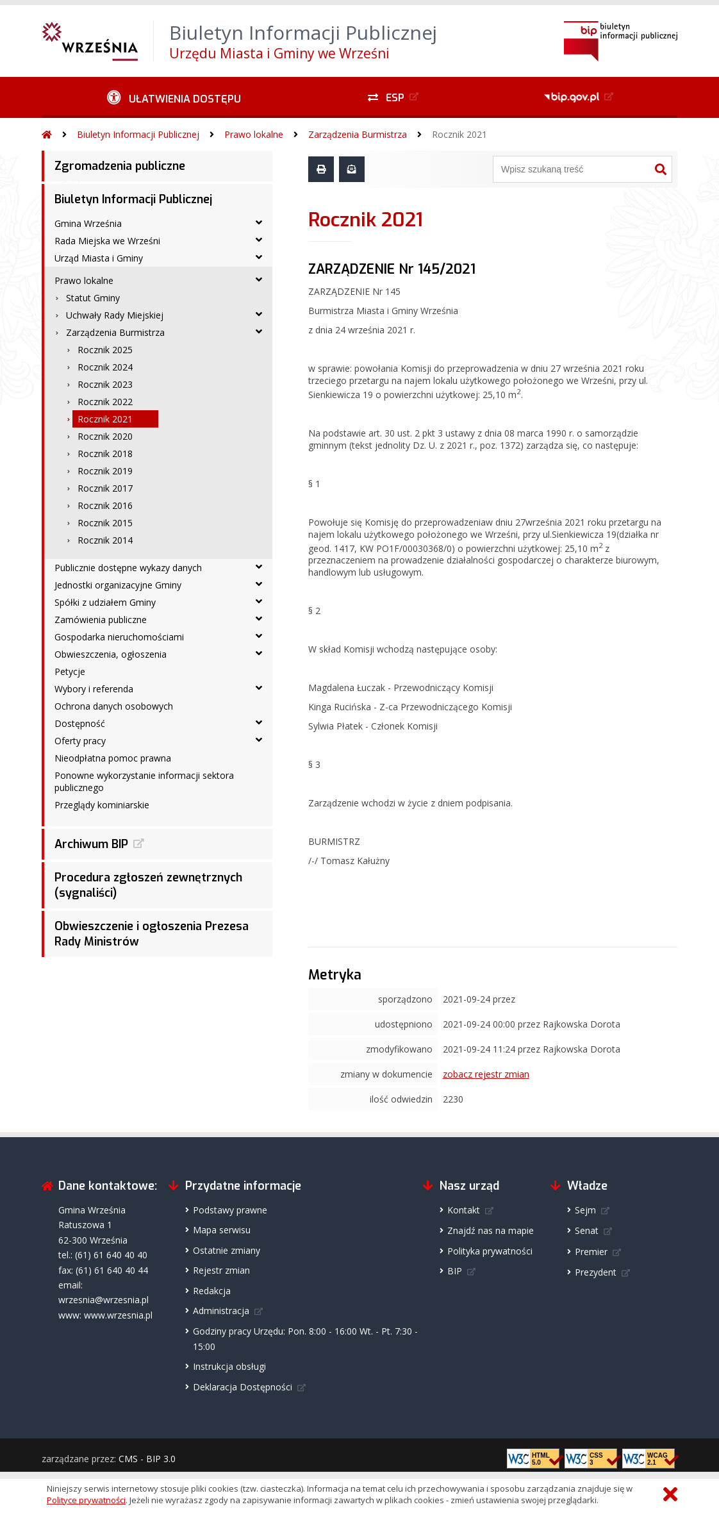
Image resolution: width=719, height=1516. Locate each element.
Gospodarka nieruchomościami (119, 637)
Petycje (69, 671)
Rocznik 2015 (105, 523)
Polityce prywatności (86, 1500)
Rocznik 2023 (105, 384)
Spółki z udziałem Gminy (105, 602)
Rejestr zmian (221, 1270)
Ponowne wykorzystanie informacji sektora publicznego (144, 781)
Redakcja (212, 1291)
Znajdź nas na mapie (490, 1230)
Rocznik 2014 (105, 540)
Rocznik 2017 (105, 488)
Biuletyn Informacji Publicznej (138, 134)
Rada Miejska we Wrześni (107, 241)
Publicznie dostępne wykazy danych (128, 568)
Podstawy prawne (230, 1210)
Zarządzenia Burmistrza (357, 134)
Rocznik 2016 (105, 505)
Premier (591, 1251)
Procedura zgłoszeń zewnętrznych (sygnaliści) (148, 885)
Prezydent (595, 1272)
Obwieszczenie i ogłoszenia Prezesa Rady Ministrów (151, 934)
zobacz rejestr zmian (486, 1074)
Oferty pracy (80, 741)
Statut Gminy (93, 298)
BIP (454, 1271)
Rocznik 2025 (105, 350)
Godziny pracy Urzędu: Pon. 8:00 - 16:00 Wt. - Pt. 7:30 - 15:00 (305, 1338)
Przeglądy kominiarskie (101, 805)
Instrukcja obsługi (229, 1366)
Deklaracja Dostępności (242, 1387)
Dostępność (79, 723)
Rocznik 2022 (105, 402)
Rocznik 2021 (459, 134)
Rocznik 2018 (105, 453)
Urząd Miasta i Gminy (98, 258)
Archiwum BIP (91, 844)
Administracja (221, 1310)
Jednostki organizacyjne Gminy (117, 585)
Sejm (585, 1210)
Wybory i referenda (93, 689)
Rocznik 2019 (105, 471)
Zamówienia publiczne (100, 619)
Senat (587, 1230)
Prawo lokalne (253, 134)
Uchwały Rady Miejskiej (114, 315)
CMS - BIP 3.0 (147, 1459)
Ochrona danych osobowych (113, 706)
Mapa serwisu (222, 1230)
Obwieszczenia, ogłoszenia (110, 654)
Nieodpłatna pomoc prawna (112, 758)
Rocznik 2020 (105, 436)
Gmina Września (88, 223)
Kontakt (463, 1210)
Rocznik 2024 (105, 367)
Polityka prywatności (490, 1251)
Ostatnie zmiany (226, 1250)
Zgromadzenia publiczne (119, 166)
